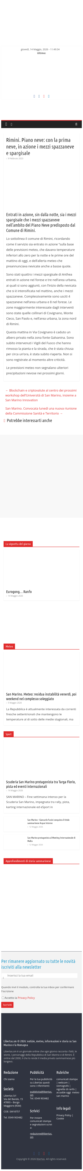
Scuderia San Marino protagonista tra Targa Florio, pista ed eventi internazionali (41, 783)
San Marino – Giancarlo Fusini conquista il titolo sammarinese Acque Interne (48, 821)
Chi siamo (9, 1079)
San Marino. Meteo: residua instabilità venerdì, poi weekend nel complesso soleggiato (41, 696)
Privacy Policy (26, 998)
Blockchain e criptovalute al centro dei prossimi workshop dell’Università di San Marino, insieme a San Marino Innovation (41, 395)
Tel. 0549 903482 (13, 1117)
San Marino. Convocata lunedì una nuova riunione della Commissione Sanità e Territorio (41, 410)
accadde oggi (63, 1092)
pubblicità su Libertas (41, 1081)
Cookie (60, 1118)
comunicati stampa (67, 1079)
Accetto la (10, 998)
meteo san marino (67, 1094)
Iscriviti (7, 1005)
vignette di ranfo (65, 1089)
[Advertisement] (41, 576)
